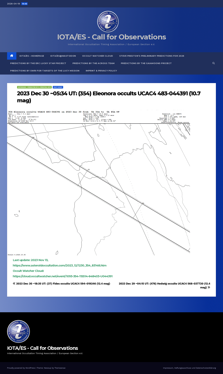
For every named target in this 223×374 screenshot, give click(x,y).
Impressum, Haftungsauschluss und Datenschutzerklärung (189, 368)
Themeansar (59, 368)
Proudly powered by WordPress (21, 368)
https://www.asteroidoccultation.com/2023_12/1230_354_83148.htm (59, 265)
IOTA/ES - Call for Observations (111, 37)
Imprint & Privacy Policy (101, 70)
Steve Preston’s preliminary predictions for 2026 (151, 56)
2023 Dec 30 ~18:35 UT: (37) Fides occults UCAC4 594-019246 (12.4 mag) (61, 283)
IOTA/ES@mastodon (63, 56)
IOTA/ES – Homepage (31, 56)
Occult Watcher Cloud (97, 56)
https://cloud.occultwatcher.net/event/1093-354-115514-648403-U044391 (62, 276)
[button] (213, 63)
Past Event (58, 87)
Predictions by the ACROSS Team (94, 63)
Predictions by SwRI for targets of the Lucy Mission (45, 70)
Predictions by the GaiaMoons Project (146, 63)
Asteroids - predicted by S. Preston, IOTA (34, 87)
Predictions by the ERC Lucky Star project (38, 63)
